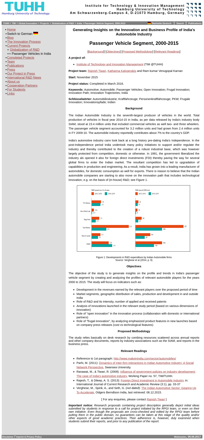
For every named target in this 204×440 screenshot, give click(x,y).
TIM (14, 23)
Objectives (113, 51)
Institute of (83, 64)
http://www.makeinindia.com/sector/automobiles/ (145, 358)
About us (13, 81)
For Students (16, 89)
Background (96, 51)
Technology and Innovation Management (117, 64)
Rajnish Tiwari (97, 71)
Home (11, 29)
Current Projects (18, 45)
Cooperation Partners (22, 85)
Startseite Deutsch (162, 23)
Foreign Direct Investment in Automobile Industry (152, 380)
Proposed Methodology (137, 51)
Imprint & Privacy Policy (29, 437)
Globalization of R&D (63, 23)
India (79, 23)
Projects (44, 23)
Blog (10, 37)
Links (11, 93)
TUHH (6, 23)
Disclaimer (8, 437)
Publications (195, 23)
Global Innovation (28, 23)
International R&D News (24, 77)
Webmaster (180, 437)
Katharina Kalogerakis (122, 71)
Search (180, 23)
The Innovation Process (24, 41)
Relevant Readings (167, 51)
